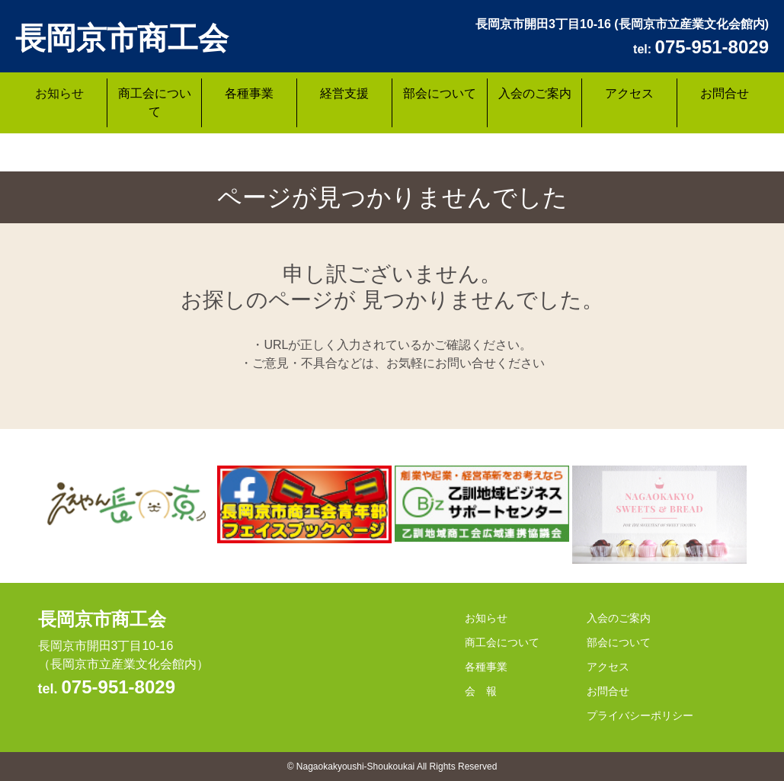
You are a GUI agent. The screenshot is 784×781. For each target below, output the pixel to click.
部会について (439, 93)
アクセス (629, 93)
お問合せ (724, 93)
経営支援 (344, 93)
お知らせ (59, 93)
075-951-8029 (118, 687)
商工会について (154, 102)
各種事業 (249, 93)
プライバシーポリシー (640, 715)
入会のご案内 (534, 93)
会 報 (481, 691)
